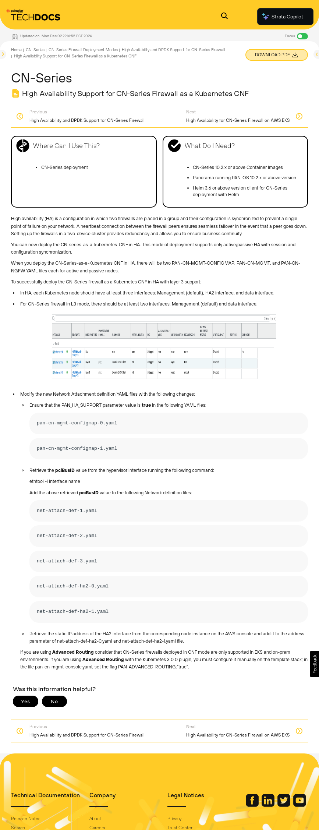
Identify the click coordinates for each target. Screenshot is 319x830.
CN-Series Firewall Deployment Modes (83, 49)
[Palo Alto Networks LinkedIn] (269, 805)
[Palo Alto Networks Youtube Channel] (299, 805)
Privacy (174, 818)
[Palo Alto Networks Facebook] (253, 805)
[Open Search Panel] (224, 17)
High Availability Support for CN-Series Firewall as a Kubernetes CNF (75, 56)
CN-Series (35, 49)
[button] (314, 664)
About (95, 818)
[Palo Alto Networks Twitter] (284, 805)
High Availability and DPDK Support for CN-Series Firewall (173, 49)
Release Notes (25, 818)
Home (16, 49)
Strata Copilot (282, 16)
